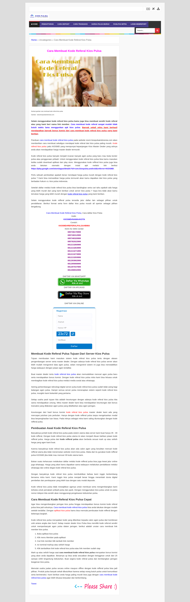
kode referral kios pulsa (65, 374)
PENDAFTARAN (47, 24)
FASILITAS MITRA (120, 24)
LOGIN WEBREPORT (138, 24)
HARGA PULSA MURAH (100, 24)
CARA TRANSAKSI (80, 24)
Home (34, 24)
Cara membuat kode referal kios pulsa (70, 507)
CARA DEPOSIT (63, 24)
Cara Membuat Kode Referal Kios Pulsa (63, 213)
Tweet (33, 583)
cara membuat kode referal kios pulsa (56, 140)
